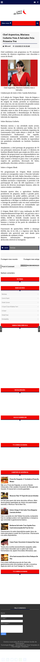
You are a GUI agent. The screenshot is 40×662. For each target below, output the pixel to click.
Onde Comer (6, 302)
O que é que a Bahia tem (10, 306)
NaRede (27, 642)
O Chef (4, 311)
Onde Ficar (5, 315)
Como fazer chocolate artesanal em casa (24, 542)
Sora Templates (32, 645)
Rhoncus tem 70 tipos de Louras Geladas (24, 496)
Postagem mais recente (9, 259)
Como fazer (6, 298)
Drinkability (5, 319)
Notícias (12, 248)
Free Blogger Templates (20, 647)
